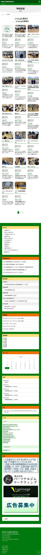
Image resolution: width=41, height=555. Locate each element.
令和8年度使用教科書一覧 (10, 295)
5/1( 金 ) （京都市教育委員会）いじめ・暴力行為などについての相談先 (14, 261)
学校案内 (6, 246)
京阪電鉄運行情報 (6, 439)
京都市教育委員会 (6, 428)
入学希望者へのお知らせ (9, 234)
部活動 (26, 410)
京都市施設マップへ (7, 450)
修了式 (32, 410)
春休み (5, 412)
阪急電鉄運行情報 (6, 441)
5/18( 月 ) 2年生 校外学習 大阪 (8, 329)
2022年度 (5, 344)
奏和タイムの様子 (8, 238)
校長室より (6, 230)
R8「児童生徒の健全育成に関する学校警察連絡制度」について (16, 284)
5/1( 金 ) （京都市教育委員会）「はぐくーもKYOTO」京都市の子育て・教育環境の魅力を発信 (18, 267)
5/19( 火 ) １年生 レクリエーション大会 (9, 323)
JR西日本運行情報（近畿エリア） (9, 437)
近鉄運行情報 (5, 442)
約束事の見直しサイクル (10, 306)
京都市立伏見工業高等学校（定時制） (10, 424)
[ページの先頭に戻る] (39, 553)
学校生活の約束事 (9, 308)
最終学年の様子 (7, 248)
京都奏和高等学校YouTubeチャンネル (10, 426)
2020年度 (5, 347)
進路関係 (6, 244)
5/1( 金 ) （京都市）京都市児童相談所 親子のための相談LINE (13, 264)
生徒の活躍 (7, 242)
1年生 (5, 410)
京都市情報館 (5, 431)
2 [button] (20, 212)
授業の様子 (7, 236)
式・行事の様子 (7, 240)
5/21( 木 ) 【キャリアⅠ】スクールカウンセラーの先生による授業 (13, 321)
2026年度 (5, 338)
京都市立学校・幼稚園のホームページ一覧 (11, 429)
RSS (7, 518)
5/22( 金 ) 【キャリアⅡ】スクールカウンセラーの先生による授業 (13, 318)
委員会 (29, 410)
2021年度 (5, 345)
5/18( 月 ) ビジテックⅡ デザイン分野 (9, 326)
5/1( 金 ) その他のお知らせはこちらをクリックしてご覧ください (13, 272)
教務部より (6, 252)
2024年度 (5, 341)
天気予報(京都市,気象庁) (8, 434)
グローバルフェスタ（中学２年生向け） (11, 250)
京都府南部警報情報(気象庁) (8, 436)
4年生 (13, 410)
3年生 (10, 410)
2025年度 (5, 339)
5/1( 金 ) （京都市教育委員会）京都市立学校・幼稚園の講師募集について (15, 269)
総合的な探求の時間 (17, 410)
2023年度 (5, 342)
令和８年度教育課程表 (10, 290)
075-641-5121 (7, 535)
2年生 (8, 410)
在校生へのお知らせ (8, 232)
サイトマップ (5, 540)
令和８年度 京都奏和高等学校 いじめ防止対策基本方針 (16, 301)
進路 (8, 412)
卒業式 (35, 410)
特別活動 (23, 410)
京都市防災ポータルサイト (8, 432)
